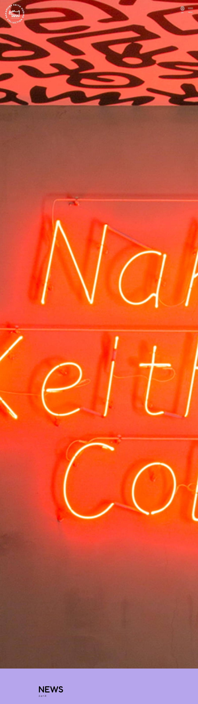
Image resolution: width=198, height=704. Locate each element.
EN (182, 13)
